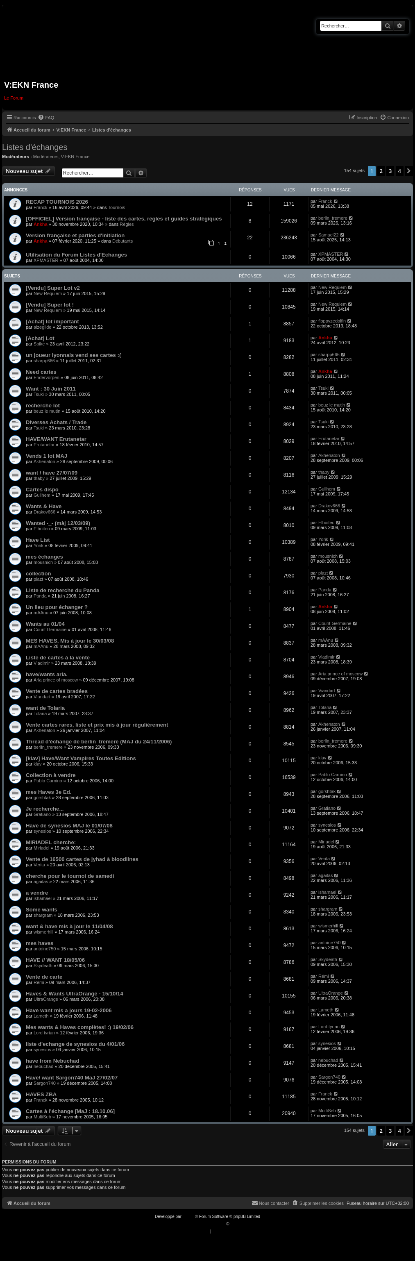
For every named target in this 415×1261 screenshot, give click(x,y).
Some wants (41, 910)
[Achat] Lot (40, 338)
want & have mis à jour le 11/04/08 (69, 926)
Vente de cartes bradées (57, 691)
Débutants (122, 241)
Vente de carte (44, 977)
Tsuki (39, 394)
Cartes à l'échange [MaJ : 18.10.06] (70, 1111)
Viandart (42, 696)
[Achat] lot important (52, 321)
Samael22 (328, 234)
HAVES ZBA (41, 1094)
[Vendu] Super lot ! (50, 305)
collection (38, 573)
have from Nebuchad (52, 1061)
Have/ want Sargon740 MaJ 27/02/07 (72, 1078)
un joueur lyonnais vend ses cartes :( (73, 355)
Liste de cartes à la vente (58, 657)
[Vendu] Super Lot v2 (53, 288)
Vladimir (42, 663)
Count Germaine (50, 629)
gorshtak (42, 797)
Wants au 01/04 (45, 624)
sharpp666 (44, 360)
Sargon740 (45, 1083)
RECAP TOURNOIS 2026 (57, 202)
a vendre (37, 893)
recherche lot (43, 405)
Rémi (39, 982)
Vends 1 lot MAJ (46, 456)
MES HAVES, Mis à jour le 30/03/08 (70, 641)
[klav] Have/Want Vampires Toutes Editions (81, 758)
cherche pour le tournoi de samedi (70, 876)
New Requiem (48, 293)
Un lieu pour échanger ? (57, 607)
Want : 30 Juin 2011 (51, 389)
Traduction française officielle (198, 1224)
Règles (127, 224)
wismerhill (43, 931)
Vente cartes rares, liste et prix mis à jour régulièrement (97, 725)
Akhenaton (44, 461)
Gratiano (42, 814)
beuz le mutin (47, 411)
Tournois (116, 207)
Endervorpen (46, 377)
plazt (38, 579)
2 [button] (381, 171)
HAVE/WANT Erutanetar (56, 439)
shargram (43, 915)
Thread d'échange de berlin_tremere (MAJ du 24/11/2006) (99, 741)
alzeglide (42, 327)
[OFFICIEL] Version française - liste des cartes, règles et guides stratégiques (124, 219)
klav (38, 763)
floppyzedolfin (332, 320)
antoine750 (45, 948)
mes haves (39, 943)
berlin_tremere (332, 218)
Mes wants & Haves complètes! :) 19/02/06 (80, 1027)
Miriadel (42, 847)
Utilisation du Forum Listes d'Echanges (76, 255)
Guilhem (42, 495)
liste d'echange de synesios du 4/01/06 (75, 1044)
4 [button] (399, 171)
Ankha (41, 224)
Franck (41, 207)
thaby (39, 478)
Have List (38, 540)
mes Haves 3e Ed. (48, 792)
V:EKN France (75, 156)
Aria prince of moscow (56, 679)
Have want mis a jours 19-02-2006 (69, 1010)
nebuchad (43, 1066)
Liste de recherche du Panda (63, 590)
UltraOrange (46, 999)
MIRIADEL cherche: (51, 842)
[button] (409, 171)
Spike (39, 343)
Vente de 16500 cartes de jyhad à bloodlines (82, 859)
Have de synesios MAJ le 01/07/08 (69, 825)
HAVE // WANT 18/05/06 (55, 960)
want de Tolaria (45, 708)
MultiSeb (42, 1116)
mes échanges (44, 557)
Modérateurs (46, 156)
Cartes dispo (42, 489)
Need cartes (41, 372)
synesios (42, 831)
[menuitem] (46, 118)
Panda (40, 595)
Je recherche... (44, 809)
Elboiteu (42, 528)
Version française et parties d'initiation (75, 235)
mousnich (43, 562)
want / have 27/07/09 (51, 473)
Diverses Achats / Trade (56, 422)
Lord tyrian (44, 1032)
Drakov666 (44, 511)
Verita (39, 864)
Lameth (41, 1015)
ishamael (43, 898)
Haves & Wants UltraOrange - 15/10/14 (74, 994)
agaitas (41, 881)
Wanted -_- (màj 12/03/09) (58, 523)
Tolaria (40, 713)
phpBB (189, 1216)
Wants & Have (43, 506)
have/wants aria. (47, 674)
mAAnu (41, 612)
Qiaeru (236, 1224)
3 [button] (390, 171)
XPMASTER (46, 260)
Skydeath (43, 965)
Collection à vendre (51, 775)
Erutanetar (44, 444)
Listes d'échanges (34, 147)
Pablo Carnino (48, 780)
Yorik (38, 545)
